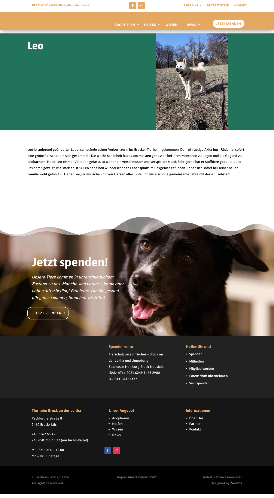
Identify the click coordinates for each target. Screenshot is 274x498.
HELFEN (150, 25)
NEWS (191, 25)
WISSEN (171, 25)
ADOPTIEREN (125, 25)
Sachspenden (199, 387)
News (116, 439)
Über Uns (196, 422)
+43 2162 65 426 (44, 438)
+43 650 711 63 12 (46, 444)
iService (236, 487)
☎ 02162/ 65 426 (43, 5)
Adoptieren (120, 422)
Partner (195, 428)
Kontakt (240, 5)
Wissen (117, 433)
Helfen (117, 428)
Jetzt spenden (48, 317)
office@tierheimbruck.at (74, 5)
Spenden (196, 358)
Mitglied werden (201, 373)
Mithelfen (196, 365)
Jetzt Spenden (228, 24)
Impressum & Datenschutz (137, 481)
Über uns (191, 5)
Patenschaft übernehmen (208, 380)
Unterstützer (218, 5)
